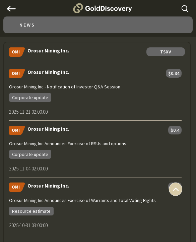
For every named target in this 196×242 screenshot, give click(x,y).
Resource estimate (31, 211)
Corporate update (30, 97)
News (27, 25)
